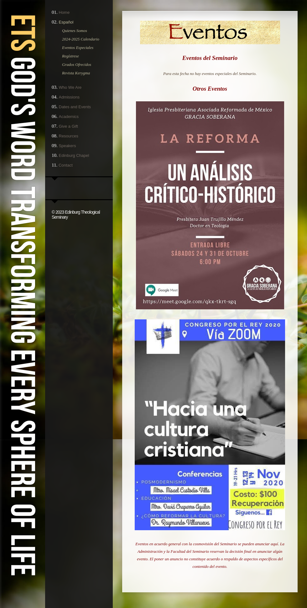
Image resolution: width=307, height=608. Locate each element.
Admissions (69, 97)
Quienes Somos (74, 30)
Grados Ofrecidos (76, 64)
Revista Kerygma (76, 73)
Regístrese (70, 56)
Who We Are (70, 87)
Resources (68, 136)
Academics (69, 116)
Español (66, 22)
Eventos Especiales (77, 47)
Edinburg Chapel (74, 155)
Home (64, 12)
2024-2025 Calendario (80, 39)
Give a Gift (68, 126)
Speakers (67, 145)
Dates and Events (75, 106)
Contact (66, 165)
